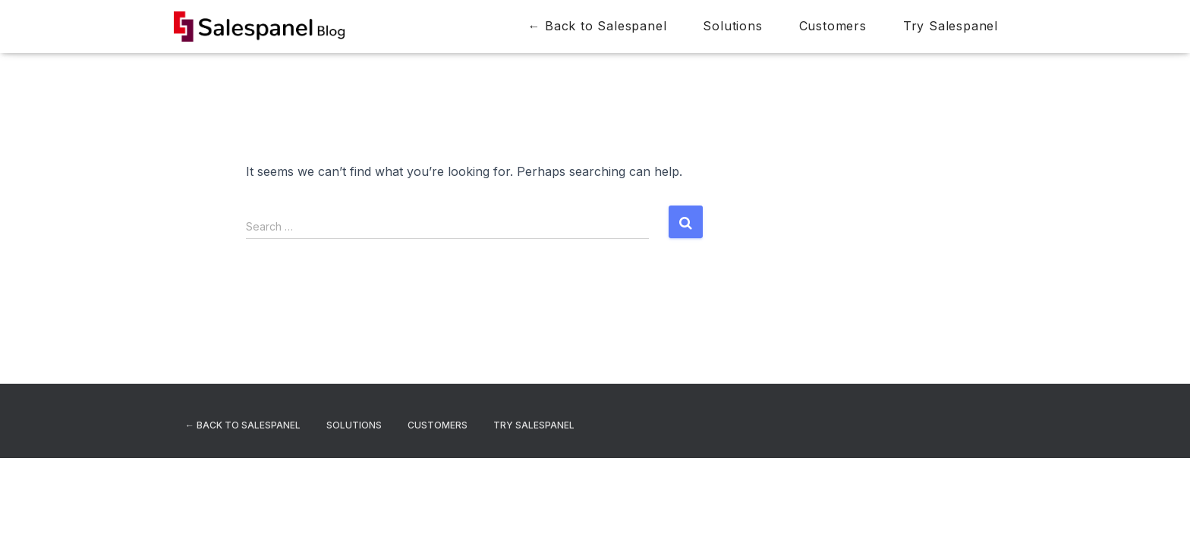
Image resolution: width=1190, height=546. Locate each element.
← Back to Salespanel (596, 25)
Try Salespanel (950, 25)
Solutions (732, 25)
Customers (833, 25)
